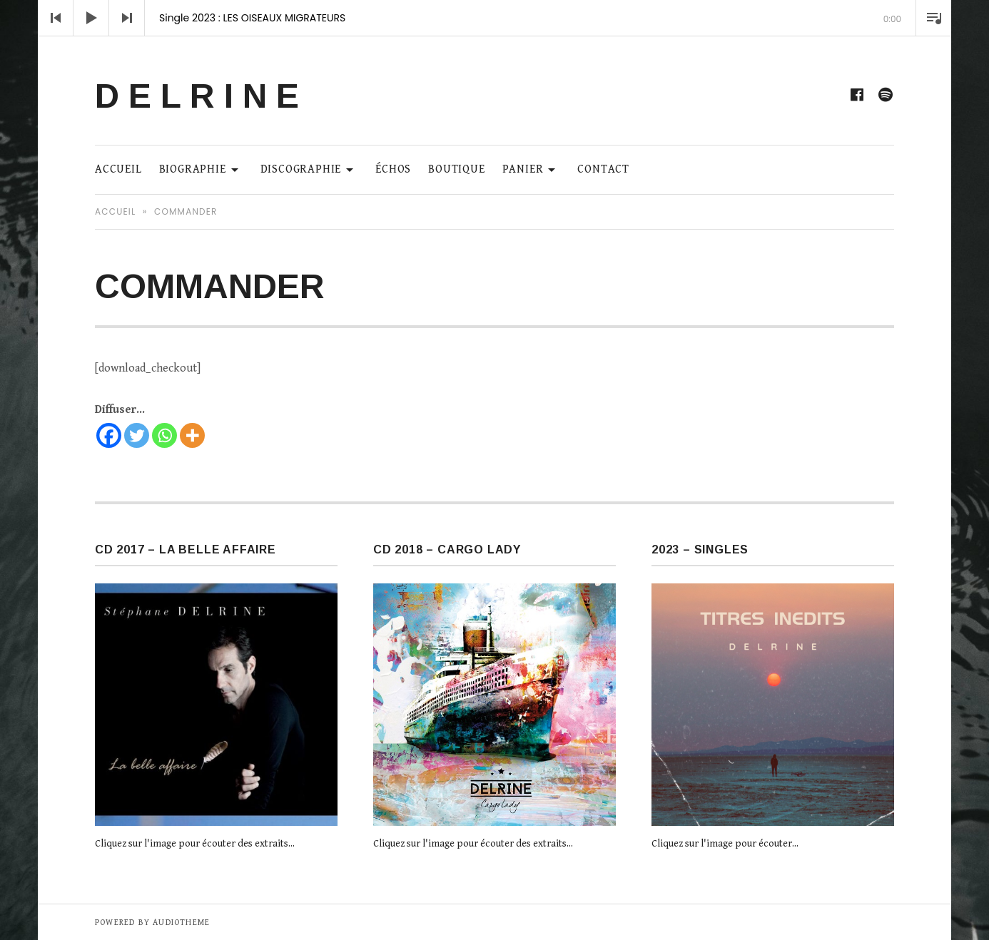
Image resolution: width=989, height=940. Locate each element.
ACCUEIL (118, 169)
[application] (494, 18)
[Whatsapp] (164, 435)
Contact (603, 169)
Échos (393, 169)
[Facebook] (108, 435)
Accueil (115, 211)
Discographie (309, 168)
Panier (531, 168)
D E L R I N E (197, 96)
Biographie (201, 168)
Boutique (456, 169)
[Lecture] (91, 18)
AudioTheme (181, 922)
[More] (192, 435)
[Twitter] (136, 435)
